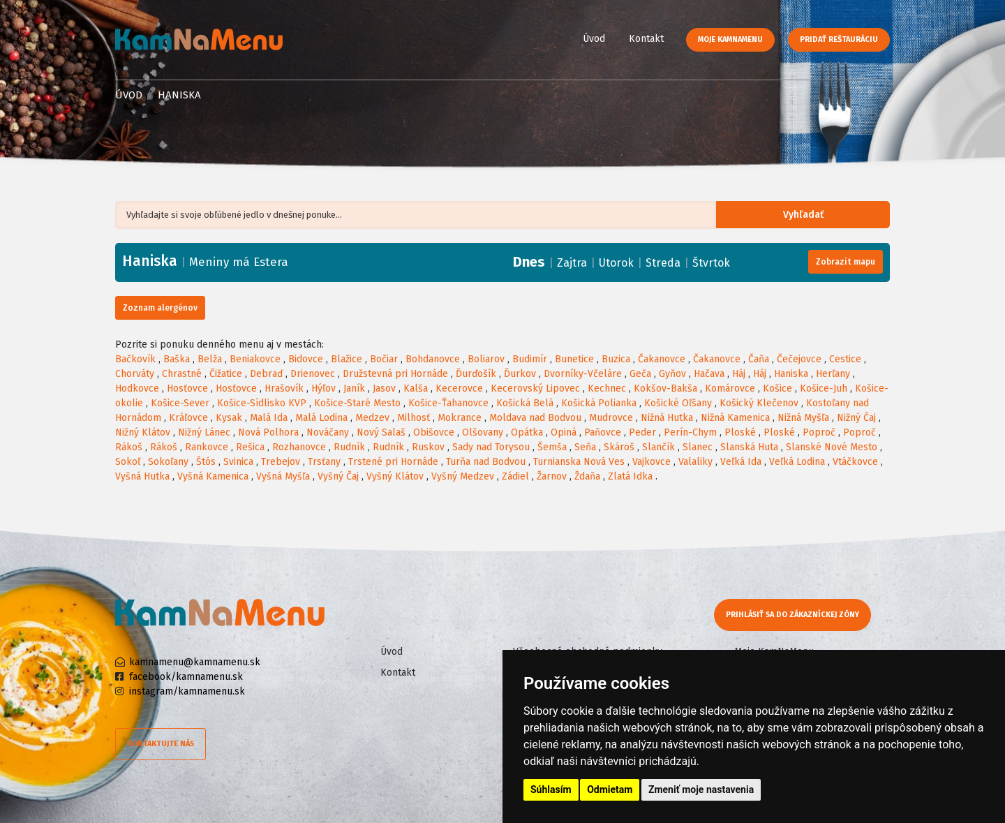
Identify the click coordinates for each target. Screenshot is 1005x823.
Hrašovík (284, 388)
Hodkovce (137, 388)
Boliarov (486, 359)
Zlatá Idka (630, 476)
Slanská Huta (749, 447)
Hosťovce (187, 388)
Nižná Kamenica (735, 418)
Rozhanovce (299, 447)
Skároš (619, 447)
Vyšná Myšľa (283, 476)
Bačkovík (135, 359)
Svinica (238, 462)
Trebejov (280, 462)
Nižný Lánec (204, 432)
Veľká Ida (740, 462)
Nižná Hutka (667, 418)
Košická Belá (524, 403)
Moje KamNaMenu (730, 39)
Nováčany (327, 432)
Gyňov (672, 374)
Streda (663, 262)
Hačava (709, 374)
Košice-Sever (180, 403)
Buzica (616, 359)
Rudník (349, 447)
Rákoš (128, 447)
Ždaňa (587, 476)
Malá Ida (269, 418)
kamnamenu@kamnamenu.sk (194, 662)
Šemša (552, 447)
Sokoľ (127, 462)
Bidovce (305, 359)
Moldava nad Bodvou (535, 418)
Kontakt (646, 39)
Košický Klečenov (759, 403)
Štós (206, 462)
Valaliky (695, 462)
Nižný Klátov (142, 432)
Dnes (529, 261)
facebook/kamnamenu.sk (186, 677)
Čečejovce (799, 359)
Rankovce (206, 447)
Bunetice (574, 359)
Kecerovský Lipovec (535, 388)
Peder (642, 432)
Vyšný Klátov (395, 476)
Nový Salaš (381, 432)
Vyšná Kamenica (212, 476)
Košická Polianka (598, 403)
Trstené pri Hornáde (393, 462)
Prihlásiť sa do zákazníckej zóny (794, 614)
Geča (640, 374)
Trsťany (324, 462)
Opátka (527, 432)
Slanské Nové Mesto (831, 447)
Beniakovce (255, 359)
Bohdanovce (432, 359)
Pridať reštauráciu (839, 39)
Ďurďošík (476, 374)
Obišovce (433, 432)
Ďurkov (520, 374)
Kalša (415, 388)
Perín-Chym (690, 432)
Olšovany (482, 432)
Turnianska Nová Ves (579, 462)
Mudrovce (611, 418)
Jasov (384, 388)
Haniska (791, 374)
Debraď (266, 374)
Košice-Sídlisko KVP (261, 403)
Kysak (229, 418)
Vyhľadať (812, 215)
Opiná (563, 432)
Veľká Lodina (797, 462)
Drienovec (312, 374)
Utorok (616, 262)
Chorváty (134, 374)
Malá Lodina (321, 418)
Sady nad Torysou (491, 447)
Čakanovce (661, 359)
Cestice (845, 359)
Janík (354, 388)
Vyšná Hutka (142, 476)
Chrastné (182, 374)
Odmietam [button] (609, 789)
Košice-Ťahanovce (448, 403)
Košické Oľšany (678, 403)
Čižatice (225, 374)
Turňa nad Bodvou (486, 462)
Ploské (740, 432)
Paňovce (602, 432)
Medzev (372, 418)
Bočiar (384, 359)
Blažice (346, 359)
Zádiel (515, 476)
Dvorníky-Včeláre (583, 374)
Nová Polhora (268, 432)
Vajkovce (651, 462)
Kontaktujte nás (160, 743)
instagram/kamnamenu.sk (187, 691)
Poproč (819, 432)
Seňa (585, 447)
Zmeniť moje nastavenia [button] (701, 789)
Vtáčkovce (855, 462)
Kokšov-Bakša (665, 388)
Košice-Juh (823, 388)
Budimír (529, 359)
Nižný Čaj (856, 418)
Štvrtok (711, 262)
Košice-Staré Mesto (357, 403)
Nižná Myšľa (803, 418)
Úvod (594, 39)
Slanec (698, 447)
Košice (777, 388)
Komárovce (730, 388)
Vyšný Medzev (462, 476)
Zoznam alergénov (160, 308)
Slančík (658, 447)
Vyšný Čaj (338, 476)
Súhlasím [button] (551, 789)
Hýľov (323, 388)
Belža (210, 359)
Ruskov (428, 447)
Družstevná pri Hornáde (395, 374)
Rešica (250, 447)
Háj (738, 374)
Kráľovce (188, 418)
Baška (176, 359)
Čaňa (758, 359)
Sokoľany (168, 462)
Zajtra (572, 262)
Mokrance (460, 418)
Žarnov (552, 476)
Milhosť (413, 418)
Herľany (833, 374)
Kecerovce (459, 388)
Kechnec (607, 388)
